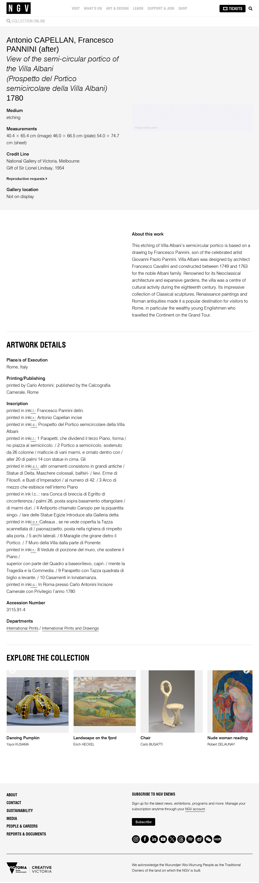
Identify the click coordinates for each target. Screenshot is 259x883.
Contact (14, 803)
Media (12, 819)
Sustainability (20, 811)
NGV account (195, 810)
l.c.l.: (35, 466)
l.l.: (33, 411)
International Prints (24, 628)
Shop (183, 8)
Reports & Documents (26, 834)
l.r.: (34, 418)
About (12, 795)
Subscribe (145, 823)
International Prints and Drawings (76, 628)
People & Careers (22, 827)
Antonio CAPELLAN (40, 40)
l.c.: (34, 424)
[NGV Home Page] (19, 8)
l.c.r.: (35, 522)
